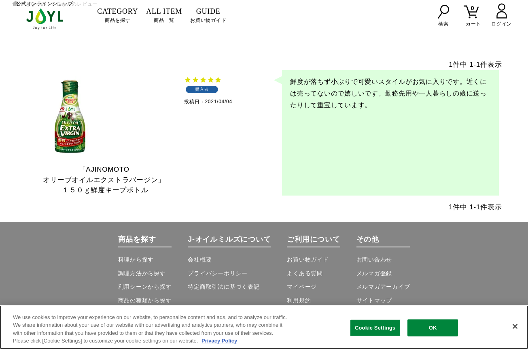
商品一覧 (164, 15)
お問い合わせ (374, 259)
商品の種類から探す (145, 300)
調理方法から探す (142, 273)
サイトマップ (374, 300)
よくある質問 (305, 273)
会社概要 (200, 259)
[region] (264, 327)
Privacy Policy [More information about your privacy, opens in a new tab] (219, 341)
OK (433, 328)
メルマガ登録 (374, 273)
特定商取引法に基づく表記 (223, 286)
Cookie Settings (375, 328)
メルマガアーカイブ (383, 286)
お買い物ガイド (208, 15)
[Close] (515, 326)
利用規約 (299, 300)
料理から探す (136, 259)
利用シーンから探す (145, 286)
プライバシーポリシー (218, 273)
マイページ (302, 286)
